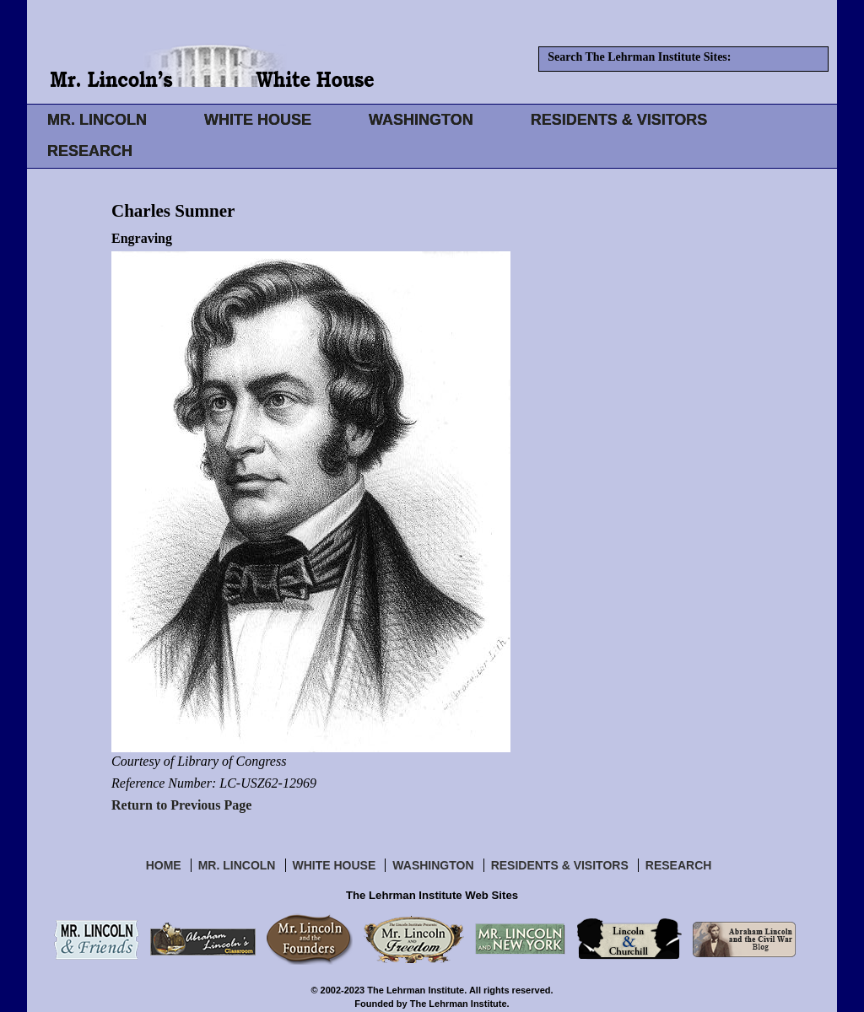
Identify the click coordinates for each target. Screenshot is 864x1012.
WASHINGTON (421, 119)
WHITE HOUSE (257, 119)
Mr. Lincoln (237, 865)
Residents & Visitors (560, 865)
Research (678, 865)
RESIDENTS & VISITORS (619, 119)
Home (163, 865)
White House (334, 865)
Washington (432, 865)
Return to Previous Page (181, 805)
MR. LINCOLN (97, 119)
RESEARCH (89, 151)
